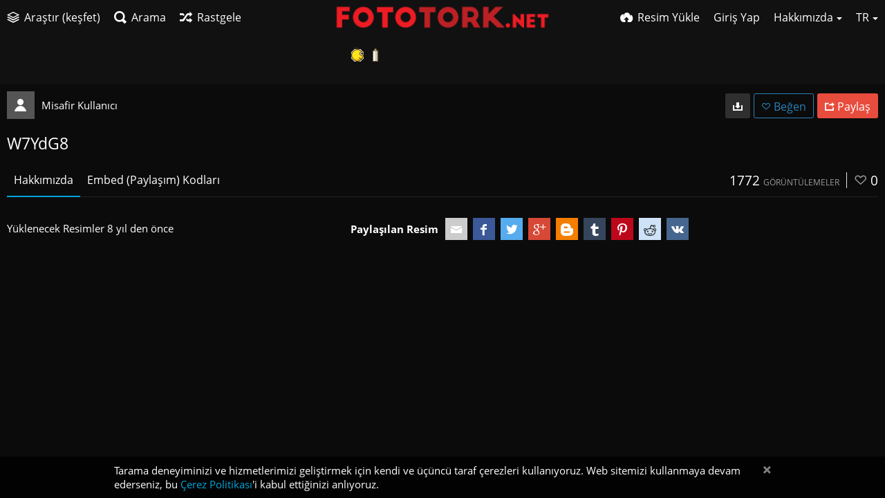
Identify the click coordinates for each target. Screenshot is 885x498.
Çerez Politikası (216, 484)
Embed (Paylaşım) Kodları (153, 179)
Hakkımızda (43, 179)
